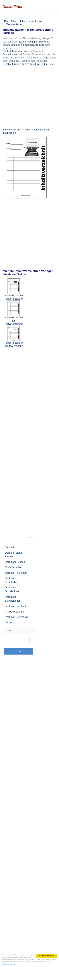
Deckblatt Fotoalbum (16, 573)
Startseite (10, 547)
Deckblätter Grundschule (12, 589)
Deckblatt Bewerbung (16, 617)
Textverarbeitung (28, 41)
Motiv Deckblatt (13, 567)
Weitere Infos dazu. (8, 964)
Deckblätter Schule (15, 562)
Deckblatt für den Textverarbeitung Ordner (25, 64)
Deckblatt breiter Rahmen (14, 554)
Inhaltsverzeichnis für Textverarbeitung (13, 320)
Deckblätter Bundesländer (12, 599)
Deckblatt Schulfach (15, 606)
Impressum (11, 622)
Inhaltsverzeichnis (14, 611)
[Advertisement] (29, 97)
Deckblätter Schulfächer (11, 580)
